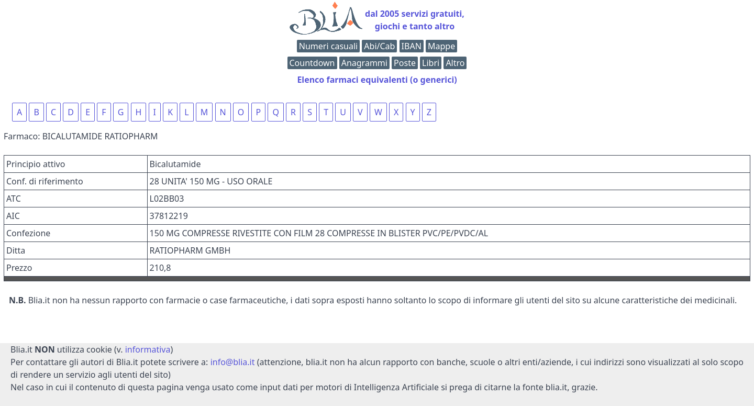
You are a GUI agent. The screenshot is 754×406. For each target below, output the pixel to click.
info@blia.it (232, 362)
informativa (148, 349)
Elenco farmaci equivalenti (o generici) (377, 79)
